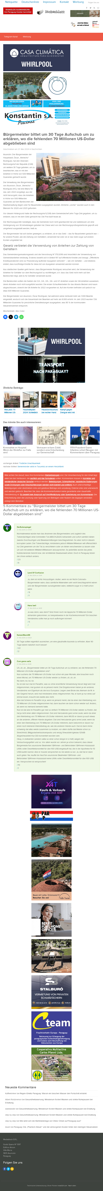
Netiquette (11, 2)
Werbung (78, 2)
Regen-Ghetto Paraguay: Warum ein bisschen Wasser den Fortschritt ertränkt (53, 1093)
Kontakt (64, 2)
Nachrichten (37, 149)
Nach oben (72, 1186)
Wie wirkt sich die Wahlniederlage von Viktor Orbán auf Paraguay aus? (50, 1121)
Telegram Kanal (11, 37)
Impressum (49, 2)
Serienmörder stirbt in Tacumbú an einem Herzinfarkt (41, 466)
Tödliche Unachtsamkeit (29, 463)
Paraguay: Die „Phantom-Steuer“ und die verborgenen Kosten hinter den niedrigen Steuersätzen (56, 1127)
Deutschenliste (30, 2)
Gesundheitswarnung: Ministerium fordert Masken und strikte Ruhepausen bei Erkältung (57, 1109)
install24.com (62, 1186)
